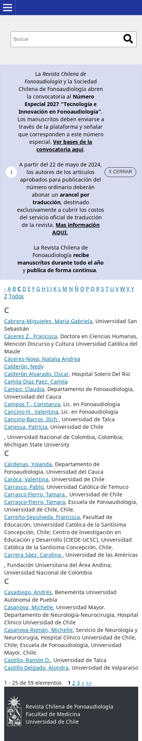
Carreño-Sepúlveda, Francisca (42, 517)
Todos (16, 296)
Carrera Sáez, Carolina (33, 554)
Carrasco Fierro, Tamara (35, 494)
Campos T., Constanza (32, 404)
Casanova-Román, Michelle (38, 629)
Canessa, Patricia (25, 426)
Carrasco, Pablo (24, 486)
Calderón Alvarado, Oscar (36, 373)
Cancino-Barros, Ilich (31, 419)
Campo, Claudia (24, 389)
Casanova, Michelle (28, 607)
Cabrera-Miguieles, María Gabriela (48, 321)
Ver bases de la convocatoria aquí (64, 145)
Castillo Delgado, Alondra (36, 667)
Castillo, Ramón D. (27, 660)
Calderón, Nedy (24, 366)
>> (89, 682)
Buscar (128, 38)
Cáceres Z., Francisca (30, 336)
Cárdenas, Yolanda (28, 464)
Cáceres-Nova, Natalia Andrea (42, 358)
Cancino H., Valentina (31, 411)
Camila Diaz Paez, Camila (36, 381)
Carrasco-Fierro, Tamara (34, 501)
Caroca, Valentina (26, 479)
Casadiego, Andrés (28, 592)
